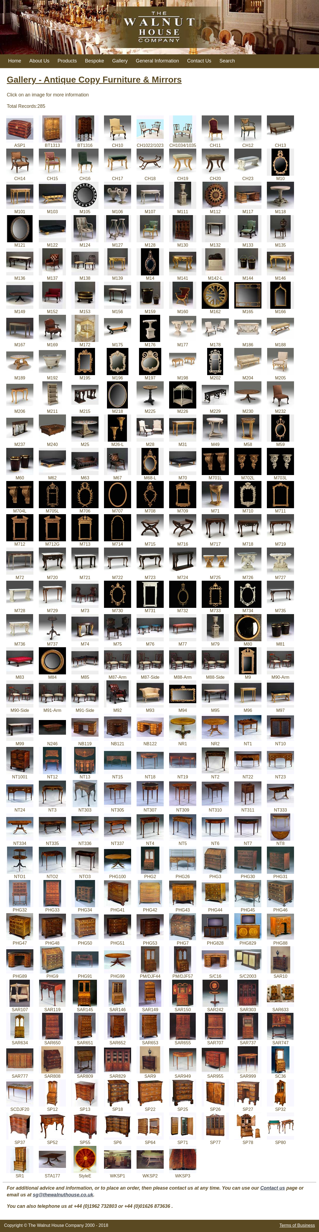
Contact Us (199, 61)
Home (14, 61)
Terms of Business (297, 1225)
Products (67, 61)
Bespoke (94, 61)
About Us (39, 61)
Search (227, 61)
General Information (157, 61)
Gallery (120, 61)
